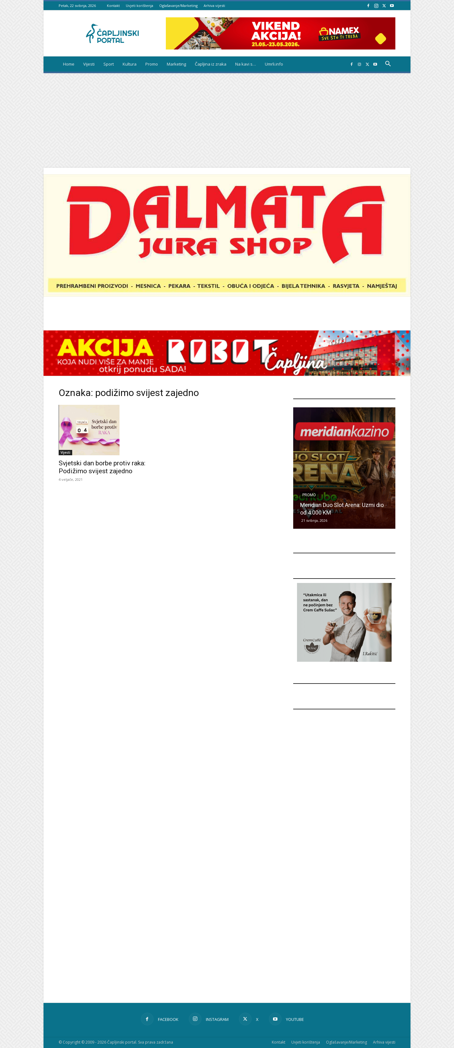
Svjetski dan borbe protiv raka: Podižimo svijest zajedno (102, 467)
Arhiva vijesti (214, 5)
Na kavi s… (245, 64)
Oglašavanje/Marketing (178, 5)
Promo (151, 64)
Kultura (130, 64)
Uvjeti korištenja (139, 5)
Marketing (176, 64)
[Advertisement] (227, 120)
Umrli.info (274, 64)
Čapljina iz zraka (210, 64)
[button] (387, 64)
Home (68, 64)
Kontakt (113, 5)
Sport (108, 64)
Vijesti (89, 64)
